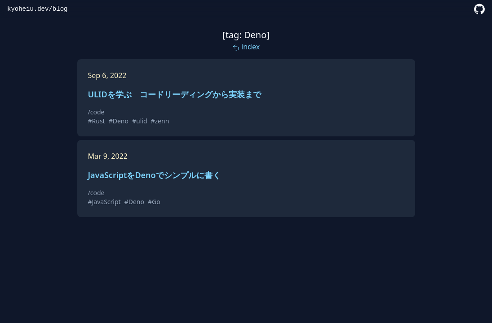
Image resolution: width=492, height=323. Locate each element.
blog (60, 9)
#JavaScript (104, 201)
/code (96, 112)
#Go (154, 201)
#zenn (160, 121)
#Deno (119, 121)
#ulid (139, 121)
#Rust (96, 121)
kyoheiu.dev (28, 9)
